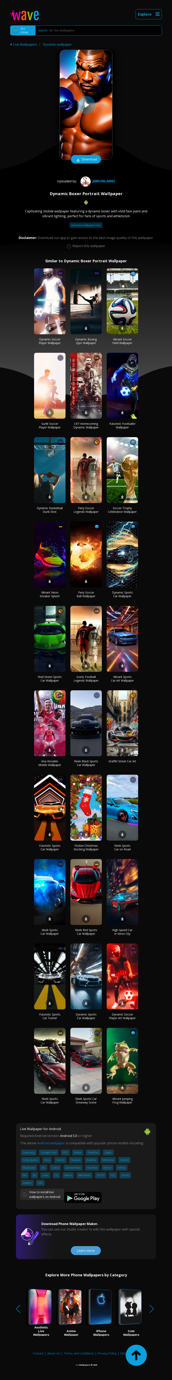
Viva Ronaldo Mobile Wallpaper (49, 763)
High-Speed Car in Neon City (122, 932)
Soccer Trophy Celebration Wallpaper (122, 510)
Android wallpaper (51, 1143)
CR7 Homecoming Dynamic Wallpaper (86, 425)
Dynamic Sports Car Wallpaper (122, 594)
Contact (38, 1353)
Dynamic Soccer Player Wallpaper (50, 341)
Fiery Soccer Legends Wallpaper (86, 510)
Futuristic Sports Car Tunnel (49, 1016)
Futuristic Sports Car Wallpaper (49, 847)
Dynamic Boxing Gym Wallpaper (86, 341)
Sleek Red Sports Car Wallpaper (86, 932)
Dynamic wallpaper (57, 44)
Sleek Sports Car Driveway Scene (86, 1100)
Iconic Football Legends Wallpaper (86, 678)
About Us (53, 1353)
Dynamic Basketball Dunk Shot (50, 510)
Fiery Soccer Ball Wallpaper (86, 594)
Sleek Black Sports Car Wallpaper (86, 763)
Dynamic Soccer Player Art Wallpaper (122, 1016)
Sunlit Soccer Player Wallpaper (50, 425)
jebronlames (97, 181)
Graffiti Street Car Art (122, 761)
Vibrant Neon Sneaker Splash (50, 594)
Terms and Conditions (78, 1353)
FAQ (123, 1353)
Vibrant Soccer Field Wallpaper (122, 341)
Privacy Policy (107, 1353)
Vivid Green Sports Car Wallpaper (50, 678)
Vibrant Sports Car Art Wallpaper (122, 678)
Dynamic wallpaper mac (86, 225)
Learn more (86, 1250)
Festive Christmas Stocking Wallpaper (86, 847)
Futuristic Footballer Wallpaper (122, 425)
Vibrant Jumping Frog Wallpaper (122, 1100)
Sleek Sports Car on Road (122, 847)
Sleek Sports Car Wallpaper (50, 932)
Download (86, 159)
